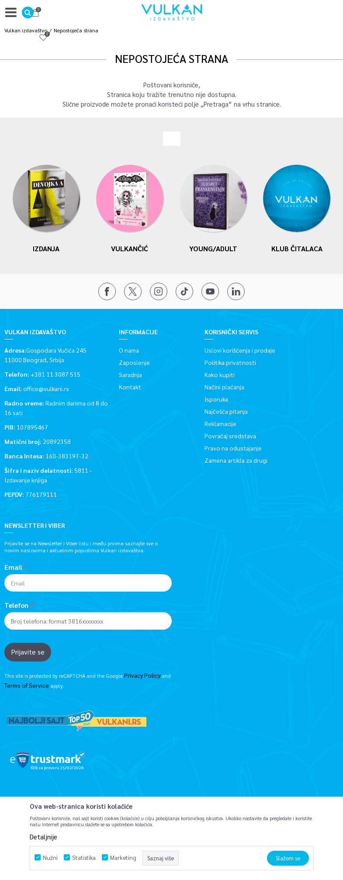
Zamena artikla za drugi (235, 460)
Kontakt (130, 387)
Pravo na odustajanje (233, 448)
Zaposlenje (134, 362)
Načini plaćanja (224, 387)
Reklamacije (220, 423)
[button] (28, 12)
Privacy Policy (142, 675)
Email (13, 567)
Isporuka (216, 399)
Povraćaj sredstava (230, 436)
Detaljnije (43, 836)
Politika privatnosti (230, 362)
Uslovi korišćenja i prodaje (239, 350)
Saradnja (130, 374)
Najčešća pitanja (226, 411)
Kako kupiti (219, 374)
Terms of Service (26, 685)
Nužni (50, 857)
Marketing (123, 857)
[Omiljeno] (308, 14)
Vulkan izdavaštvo (25, 30)
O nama (129, 350)
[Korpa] (325, 14)
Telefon (16, 605)
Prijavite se (28, 651)
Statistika (84, 857)
